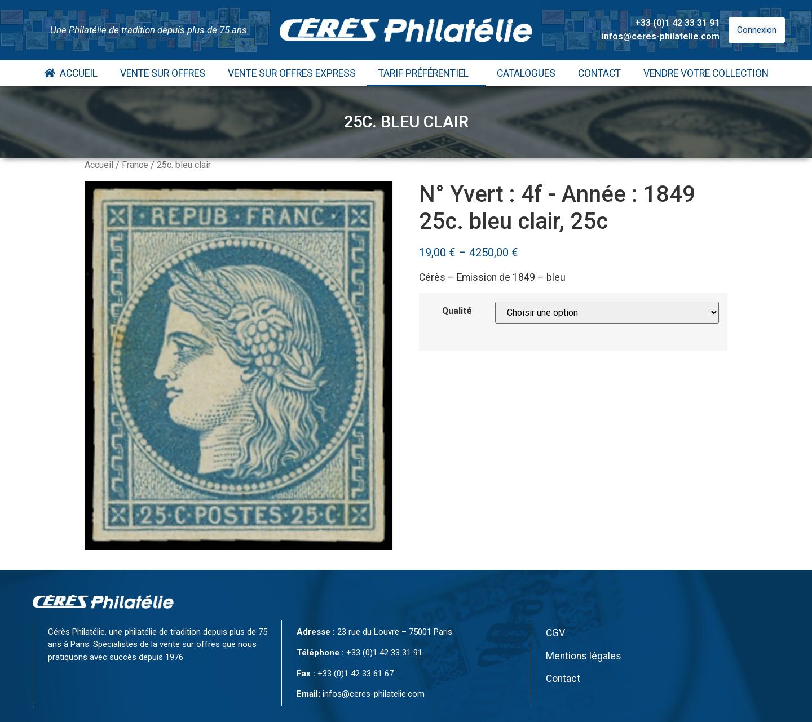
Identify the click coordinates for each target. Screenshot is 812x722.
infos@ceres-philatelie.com (661, 36)
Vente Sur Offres (162, 73)
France (135, 165)
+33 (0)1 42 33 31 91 (677, 22)
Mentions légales (583, 656)
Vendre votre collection (706, 73)
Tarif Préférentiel (426, 73)
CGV (555, 633)
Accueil (71, 73)
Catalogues (526, 73)
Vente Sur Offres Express (292, 73)
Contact (599, 73)
